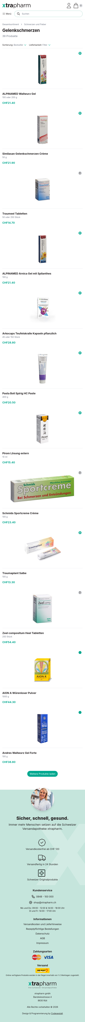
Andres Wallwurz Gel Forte (19, 752)
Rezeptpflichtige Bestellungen (42, 928)
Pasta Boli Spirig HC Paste (18, 393)
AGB (42, 938)
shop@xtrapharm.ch (45, 902)
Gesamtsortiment (10, 24)
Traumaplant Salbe (14, 573)
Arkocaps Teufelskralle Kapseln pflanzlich (29, 333)
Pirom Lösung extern (15, 453)
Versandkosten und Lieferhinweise (42, 924)
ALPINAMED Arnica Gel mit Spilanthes (26, 273)
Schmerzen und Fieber (35, 24)
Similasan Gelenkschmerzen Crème (25, 153)
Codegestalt (57, 1013)
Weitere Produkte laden (42, 773)
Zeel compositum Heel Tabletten (23, 633)
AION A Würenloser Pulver (19, 693)
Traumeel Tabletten (14, 213)
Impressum (42, 943)
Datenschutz (43, 933)
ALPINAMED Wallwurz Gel (19, 93)
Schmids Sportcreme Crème (20, 513)
